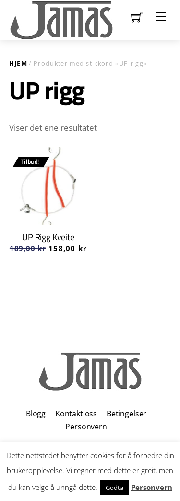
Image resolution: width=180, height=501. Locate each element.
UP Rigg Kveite (48, 237)
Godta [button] (114, 487)
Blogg (36, 413)
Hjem (18, 63)
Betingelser (126, 413)
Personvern (86, 426)
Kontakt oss (76, 413)
